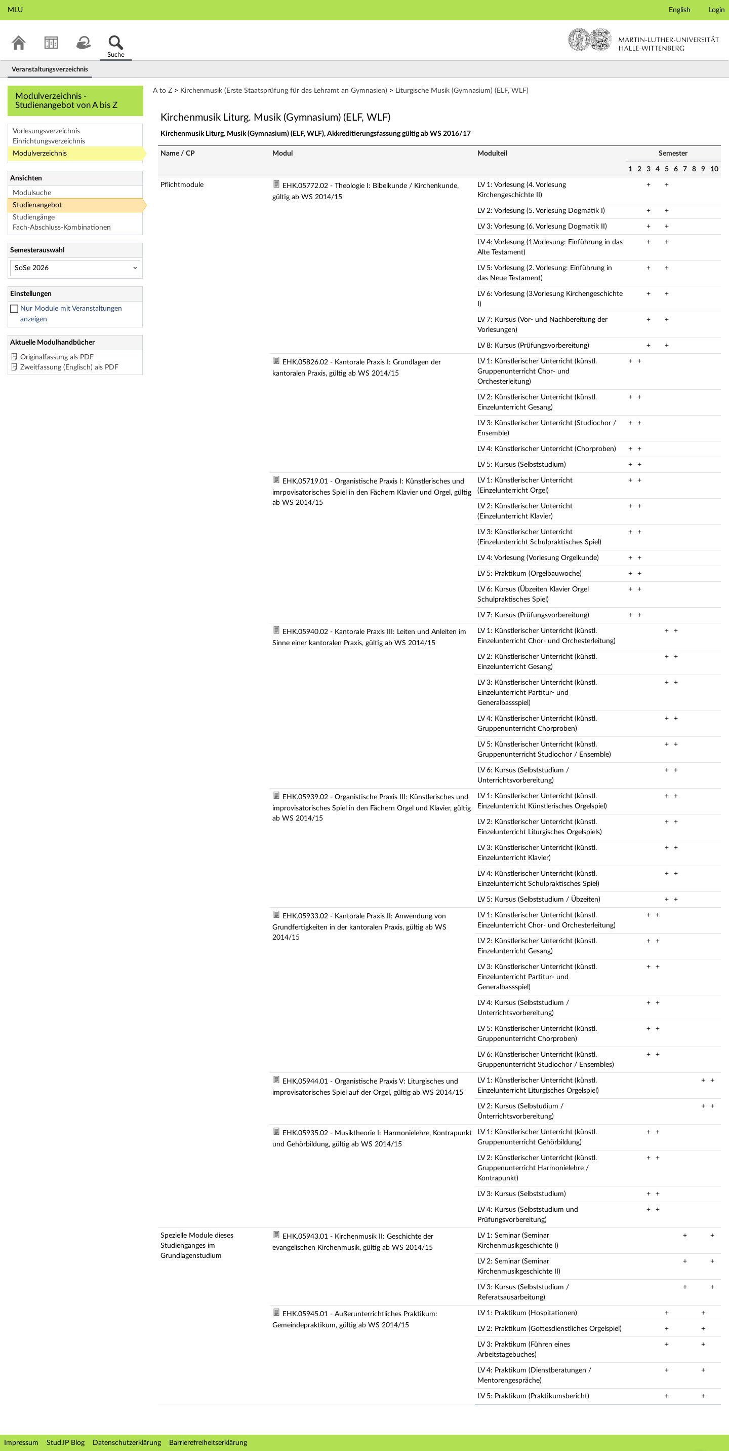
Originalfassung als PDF (57, 357)
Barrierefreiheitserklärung (208, 1442)
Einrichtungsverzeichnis (49, 141)
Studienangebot (37, 205)
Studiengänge (34, 217)
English (680, 10)
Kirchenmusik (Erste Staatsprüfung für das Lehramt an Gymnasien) (283, 90)
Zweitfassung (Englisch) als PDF (69, 367)
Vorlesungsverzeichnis (46, 131)
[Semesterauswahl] (75, 268)
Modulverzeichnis (40, 153)
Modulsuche (32, 193)
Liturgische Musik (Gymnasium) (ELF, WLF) (462, 90)
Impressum (21, 1442)
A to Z (162, 90)
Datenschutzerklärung (127, 1442)
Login (717, 10)
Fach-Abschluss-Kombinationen (62, 227)
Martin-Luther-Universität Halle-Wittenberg (643, 39)
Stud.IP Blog (66, 1442)
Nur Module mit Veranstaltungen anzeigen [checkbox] (71, 314)
